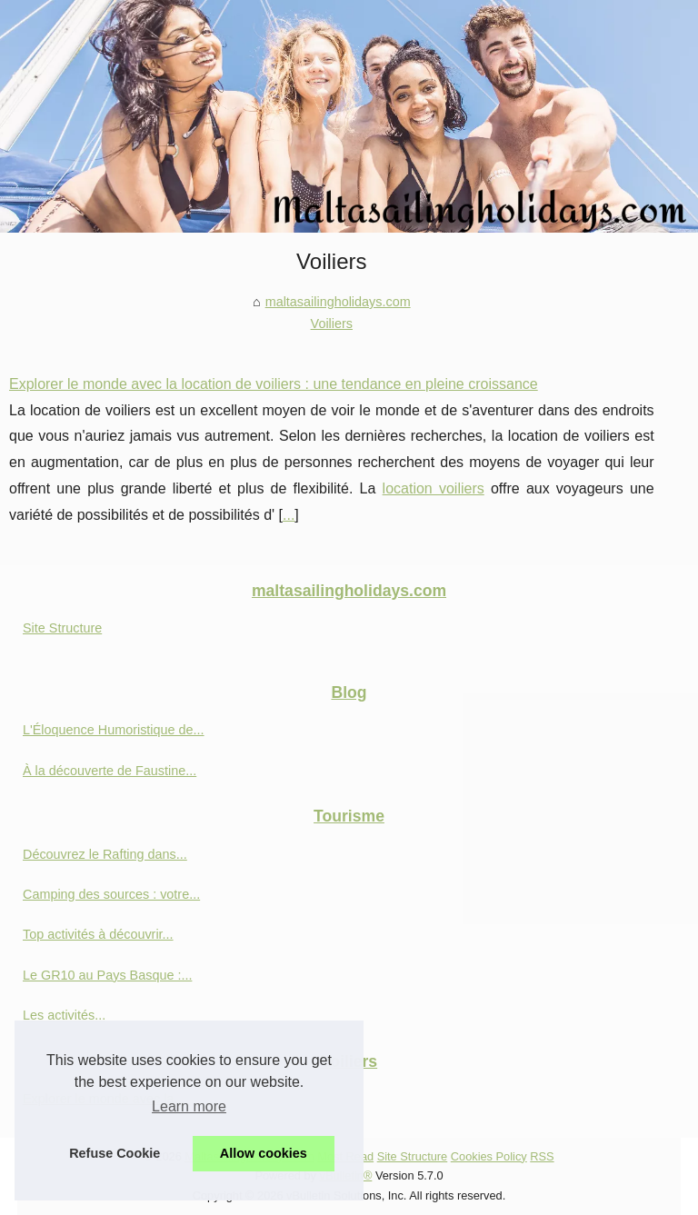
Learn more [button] (189, 1106)
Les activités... (64, 1015)
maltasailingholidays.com (338, 301)
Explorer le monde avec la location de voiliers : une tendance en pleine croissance (273, 384)
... (288, 515)
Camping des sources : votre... (111, 894)
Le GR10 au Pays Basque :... (107, 975)
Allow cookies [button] (263, 1153)
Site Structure (62, 628)
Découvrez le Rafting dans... (105, 854)
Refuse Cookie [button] (114, 1153)
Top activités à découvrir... (98, 934)
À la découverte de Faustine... (109, 770)
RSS (541, 1156)
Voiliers (332, 323)
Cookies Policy (489, 1156)
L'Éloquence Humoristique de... (113, 729)
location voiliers (433, 488)
